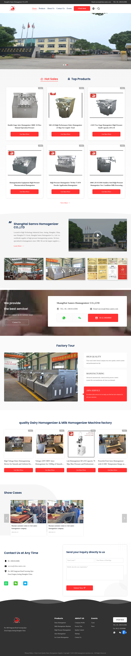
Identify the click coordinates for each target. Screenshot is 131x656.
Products (42, 8)
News (93, 626)
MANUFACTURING (95, 373)
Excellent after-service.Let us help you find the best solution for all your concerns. (104, 396)
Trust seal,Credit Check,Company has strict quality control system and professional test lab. (105, 362)
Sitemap (77, 633)
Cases (93, 622)
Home (34, 8)
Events (69, 8)
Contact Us (60, 8)
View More (65, 203)
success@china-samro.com (16, 566)
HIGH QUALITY (93, 356)
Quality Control (79, 630)
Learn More (19, 246)
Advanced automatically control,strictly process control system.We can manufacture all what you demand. (102, 379)
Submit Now (80, 588)
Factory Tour (78, 626)
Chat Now (82, 8)
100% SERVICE (93, 390)
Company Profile (80, 622)
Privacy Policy (29, 653)
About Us (50, 8)
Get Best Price (24, 134)
